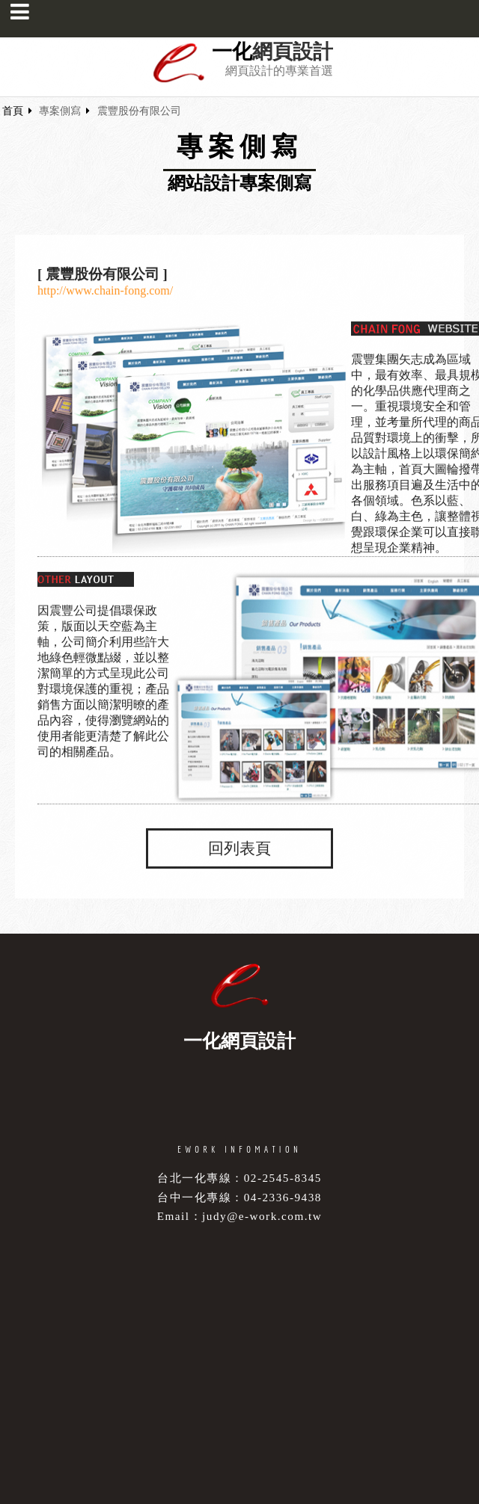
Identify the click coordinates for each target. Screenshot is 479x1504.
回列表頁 (239, 848)
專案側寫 (60, 111)
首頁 (12, 111)
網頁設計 (292, 52)
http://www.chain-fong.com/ (105, 291)
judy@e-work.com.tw (262, 1215)
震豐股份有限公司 (139, 111)
